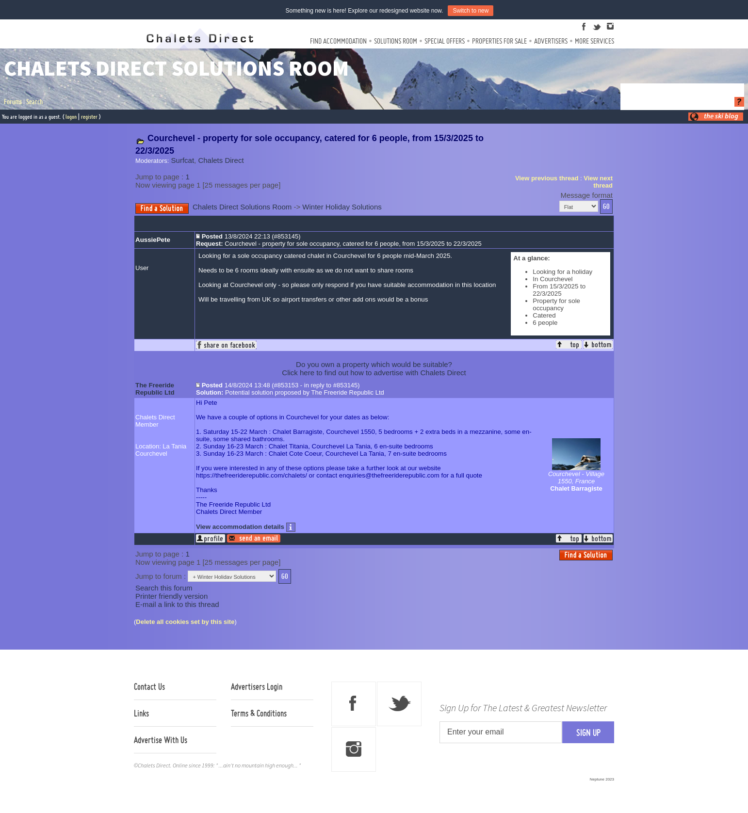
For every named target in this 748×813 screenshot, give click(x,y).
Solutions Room (395, 41)
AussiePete (152, 239)
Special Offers (444, 41)
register (89, 116)
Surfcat (183, 160)
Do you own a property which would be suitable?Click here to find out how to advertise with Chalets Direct (374, 368)
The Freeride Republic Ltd (155, 389)
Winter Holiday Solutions (341, 207)
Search (34, 101)
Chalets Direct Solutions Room (242, 207)
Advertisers (551, 41)
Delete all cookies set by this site (185, 621)
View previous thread (547, 178)
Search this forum (164, 588)
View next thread (598, 182)
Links (141, 713)
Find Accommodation (338, 41)
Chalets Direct (221, 160)
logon (71, 116)
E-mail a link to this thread (177, 604)
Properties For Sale (499, 41)
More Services (594, 41)
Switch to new (470, 10)
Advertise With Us (160, 739)
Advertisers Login (256, 686)
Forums (13, 101)
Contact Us (149, 686)
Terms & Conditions (259, 713)
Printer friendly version (171, 596)
